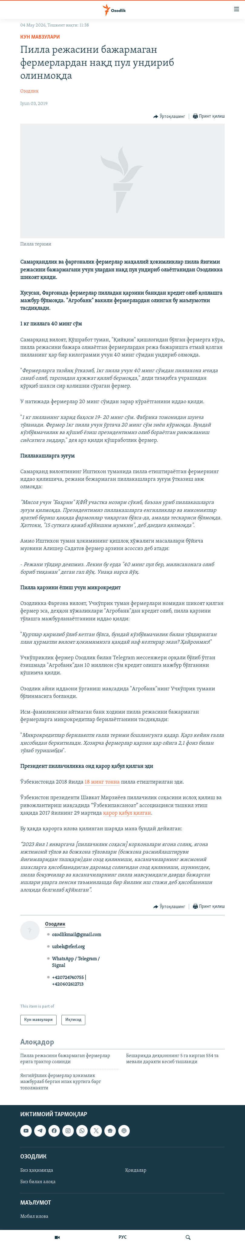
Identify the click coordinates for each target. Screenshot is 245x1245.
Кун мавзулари (40, 37)
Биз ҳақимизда (36, 1170)
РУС (123, 1237)
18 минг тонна (102, 782)
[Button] (169, 116)
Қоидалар (135, 1170)
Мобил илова (34, 1216)
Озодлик (29, 91)
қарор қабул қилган (127, 813)
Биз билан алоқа (38, 1182)
